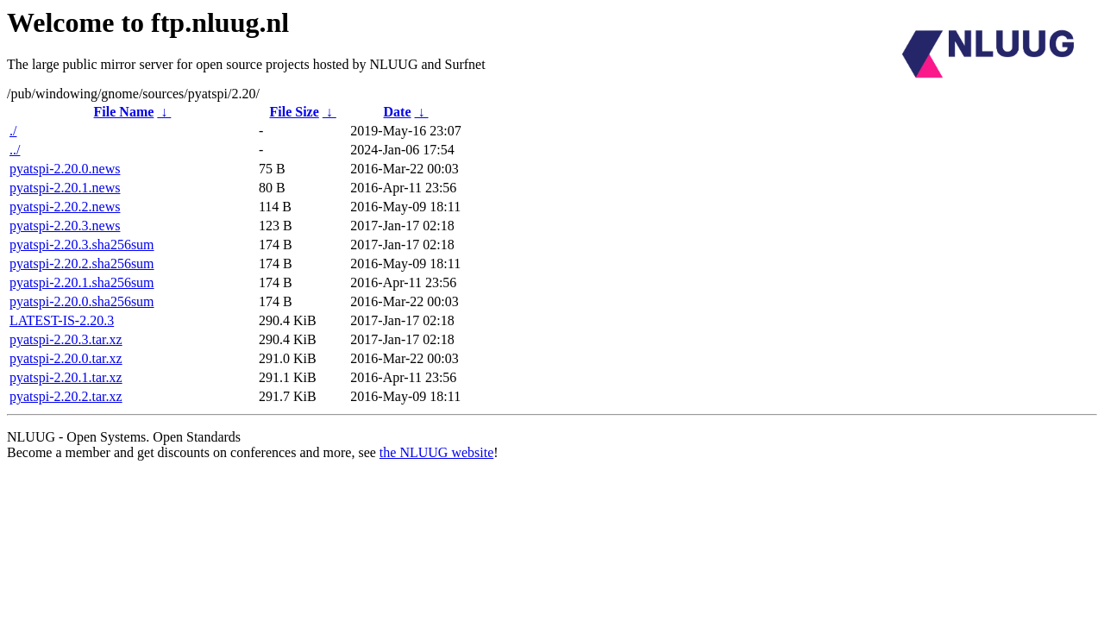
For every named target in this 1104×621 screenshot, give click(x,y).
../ (14, 149)
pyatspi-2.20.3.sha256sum (81, 244)
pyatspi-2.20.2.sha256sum (81, 263)
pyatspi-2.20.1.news (64, 187)
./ (12, 130)
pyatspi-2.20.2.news (64, 206)
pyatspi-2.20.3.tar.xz (65, 339)
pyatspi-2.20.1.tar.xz (65, 377)
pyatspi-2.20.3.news (64, 225)
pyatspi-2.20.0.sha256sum (81, 301)
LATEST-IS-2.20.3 (61, 320)
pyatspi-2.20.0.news (64, 168)
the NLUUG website (436, 452)
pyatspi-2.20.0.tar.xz (65, 358)
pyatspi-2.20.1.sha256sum (81, 282)
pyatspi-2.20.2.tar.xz (65, 396)
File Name (124, 111)
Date (397, 111)
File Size (293, 111)
